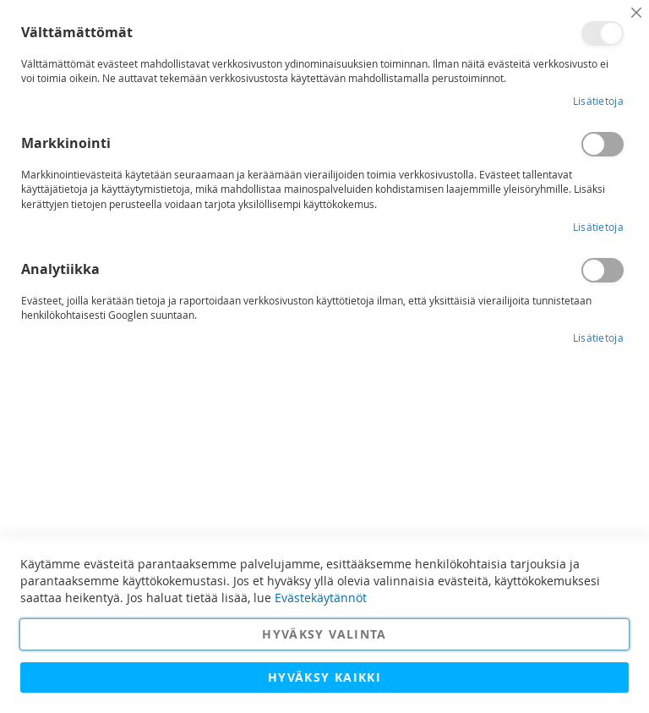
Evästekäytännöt (321, 598)
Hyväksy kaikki (324, 677)
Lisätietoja (598, 100)
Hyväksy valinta (324, 634)
